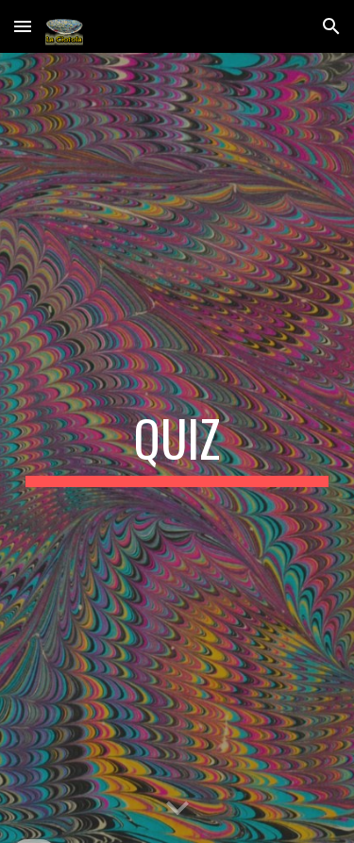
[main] (177, 447)
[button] (22, 26)
